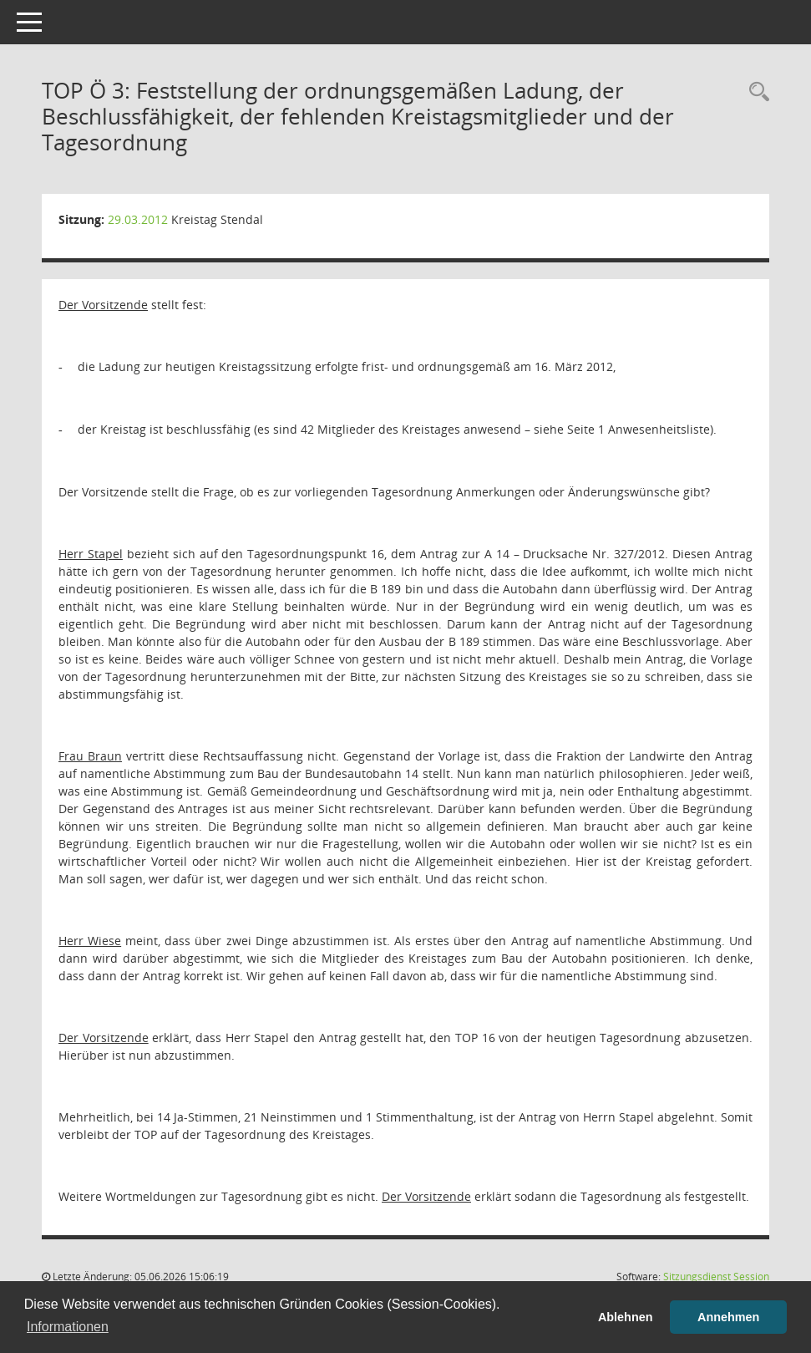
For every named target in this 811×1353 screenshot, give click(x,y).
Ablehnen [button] (625, 1317)
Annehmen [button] (728, 1317)
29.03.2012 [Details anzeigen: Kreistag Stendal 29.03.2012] (138, 219)
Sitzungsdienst (716, 1276)
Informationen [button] (68, 1327)
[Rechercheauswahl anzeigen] (755, 92)
